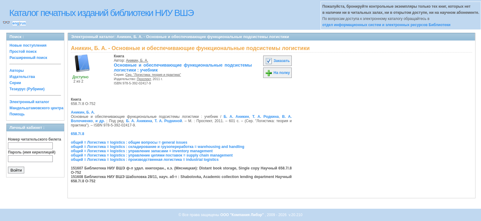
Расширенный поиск (28, 58)
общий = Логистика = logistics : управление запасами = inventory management (142, 151)
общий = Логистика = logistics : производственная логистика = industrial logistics (145, 159)
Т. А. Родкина (265, 116)
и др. (100, 121)
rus (23, 23)
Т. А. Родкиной (168, 121)
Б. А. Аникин (236, 116)
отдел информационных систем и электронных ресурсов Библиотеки (386, 25)
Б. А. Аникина (139, 121)
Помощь (17, 114)
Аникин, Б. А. (137, 60)
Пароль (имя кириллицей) (32, 152)
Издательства (22, 77)
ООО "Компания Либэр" (242, 215)
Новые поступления (28, 45)
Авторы (17, 70)
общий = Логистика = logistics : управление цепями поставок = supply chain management (152, 155)
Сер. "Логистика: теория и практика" (153, 74)
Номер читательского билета (34, 139)
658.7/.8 (77, 134)
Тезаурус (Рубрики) (27, 89)
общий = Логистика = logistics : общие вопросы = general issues (129, 142)
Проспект (144, 79)
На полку (277, 73)
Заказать (277, 61)
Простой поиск (23, 51)
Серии (15, 83)
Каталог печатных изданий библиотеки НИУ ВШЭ (101, 13)
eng (16, 23)
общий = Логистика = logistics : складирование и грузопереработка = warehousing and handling (157, 147)
